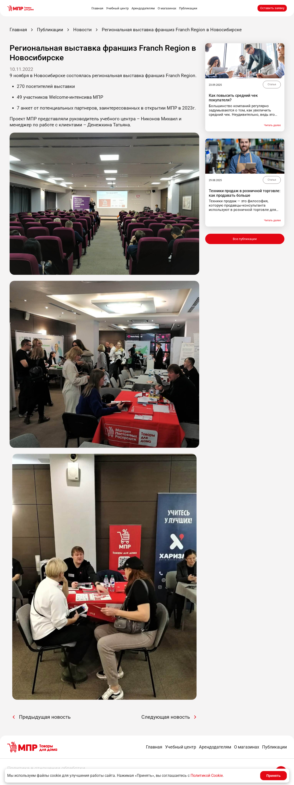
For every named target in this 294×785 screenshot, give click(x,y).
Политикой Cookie (207, 775)
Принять (273, 776)
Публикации (188, 8)
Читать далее (272, 125)
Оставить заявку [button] (272, 8)
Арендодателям (143, 8)
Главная (97, 8)
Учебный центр (117, 8)
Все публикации (245, 239)
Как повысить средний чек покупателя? (233, 97)
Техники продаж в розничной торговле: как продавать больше (244, 193)
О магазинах (167, 8)
